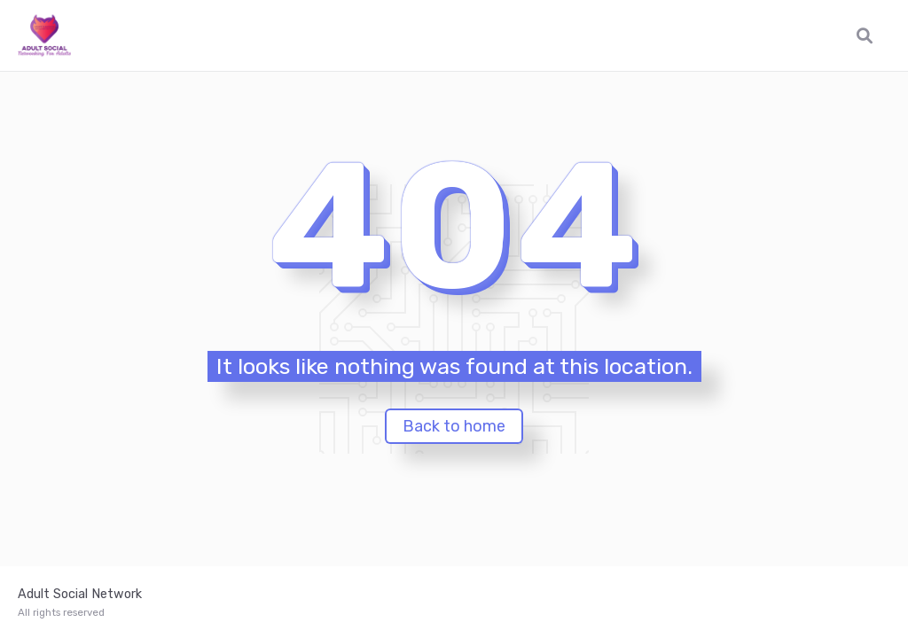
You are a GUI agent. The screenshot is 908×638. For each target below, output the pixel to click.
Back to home (454, 426)
